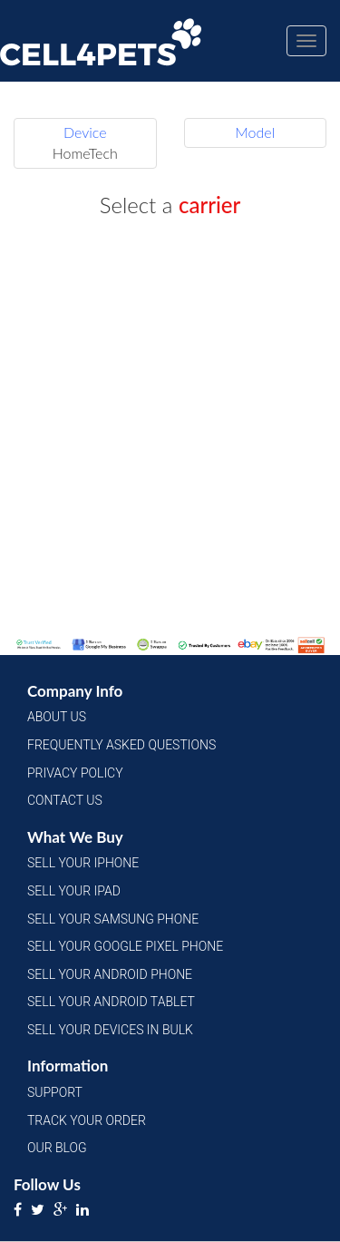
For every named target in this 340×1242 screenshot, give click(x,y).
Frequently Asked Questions (121, 745)
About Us (56, 716)
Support (55, 1092)
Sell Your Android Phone (109, 974)
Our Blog (57, 1147)
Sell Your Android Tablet (111, 1001)
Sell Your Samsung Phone (113, 919)
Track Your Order (86, 1120)
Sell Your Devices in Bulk (110, 1029)
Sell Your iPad (74, 891)
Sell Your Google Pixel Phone (125, 946)
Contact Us (64, 800)
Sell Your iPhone (83, 863)
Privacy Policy (75, 773)
